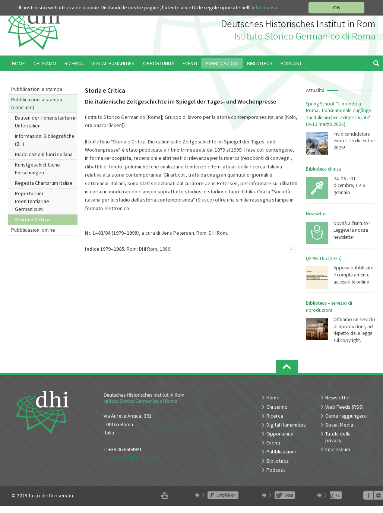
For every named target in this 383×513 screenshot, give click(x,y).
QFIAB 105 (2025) (324, 258)
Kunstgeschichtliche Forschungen (37, 168)
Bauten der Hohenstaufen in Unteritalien (46, 121)
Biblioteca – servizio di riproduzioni (329, 306)
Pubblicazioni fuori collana (44, 154)
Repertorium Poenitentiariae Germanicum (32, 201)
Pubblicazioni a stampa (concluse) (36, 103)
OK (336, 7)
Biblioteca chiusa (323, 169)
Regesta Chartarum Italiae (44, 183)
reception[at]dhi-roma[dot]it (135, 457)
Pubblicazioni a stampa (36, 89)
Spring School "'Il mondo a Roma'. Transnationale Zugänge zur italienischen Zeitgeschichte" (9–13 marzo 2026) (338, 114)
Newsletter (316, 213)
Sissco (204, 199)
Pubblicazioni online (33, 230)
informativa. (265, 7)
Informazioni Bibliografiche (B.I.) (45, 140)
